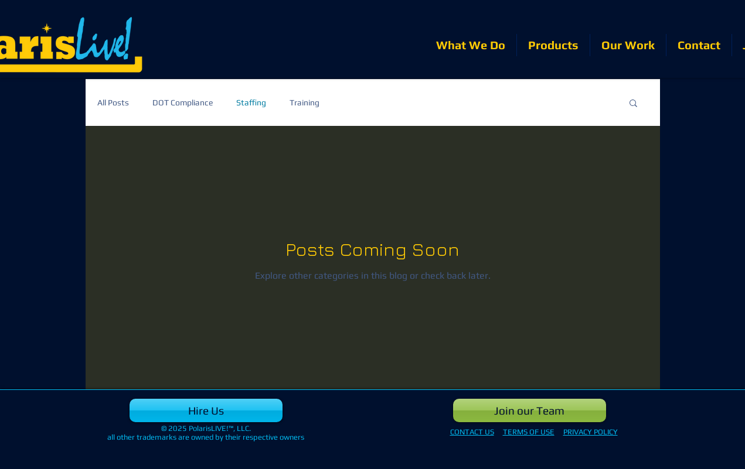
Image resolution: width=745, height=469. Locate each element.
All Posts (113, 102)
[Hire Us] (206, 410)
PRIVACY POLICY (590, 431)
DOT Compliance (182, 102)
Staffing (251, 102)
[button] (633, 104)
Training (304, 102)
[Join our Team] (529, 410)
